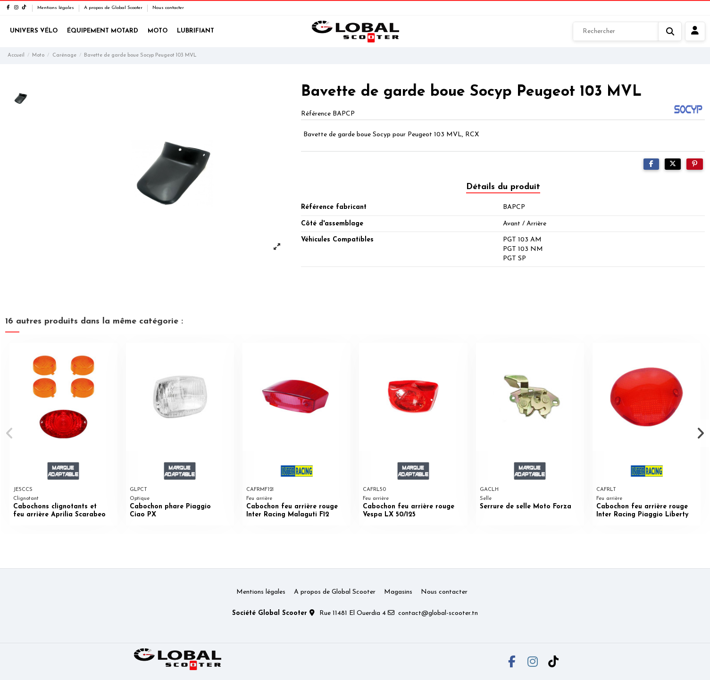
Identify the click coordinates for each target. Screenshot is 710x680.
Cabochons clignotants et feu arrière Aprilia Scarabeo (59, 510)
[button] (10, 433)
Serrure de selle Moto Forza (525, 506)
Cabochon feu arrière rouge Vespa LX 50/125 (408, 510)
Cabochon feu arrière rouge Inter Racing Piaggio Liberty (642, 510)
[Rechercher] (627, 31)
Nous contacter (168, 7)
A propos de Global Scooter (114, 7)
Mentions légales (56, 7)
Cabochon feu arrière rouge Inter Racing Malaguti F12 (292, 510)
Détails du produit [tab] (503, 186)
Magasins (398, 592)
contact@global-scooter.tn (438, 613)
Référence (316, 113)
